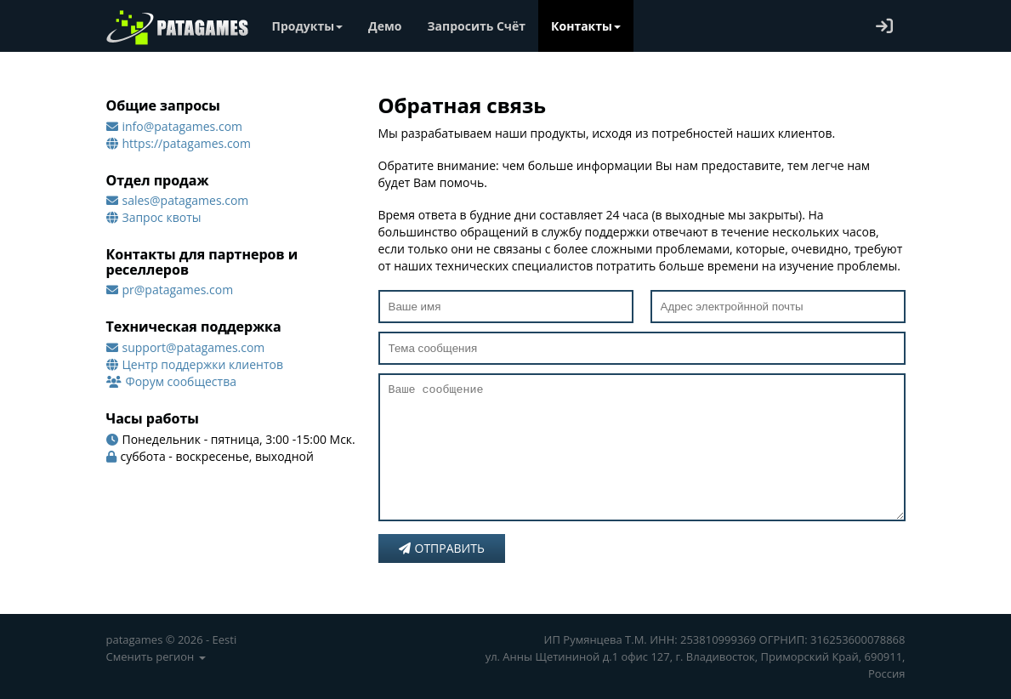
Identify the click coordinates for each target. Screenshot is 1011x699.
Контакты (586, 26)
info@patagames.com (182, 126)
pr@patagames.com (178, 289)
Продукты (308, 26)
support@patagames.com (193, 347)
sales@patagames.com (185, 200)
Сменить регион (156, 656)
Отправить (442, 573)
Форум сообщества (181, 381)
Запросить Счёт (477, 26)
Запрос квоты (162, 217)
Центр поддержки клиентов (202, 364)
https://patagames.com (187, 143)
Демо (384, 26)
